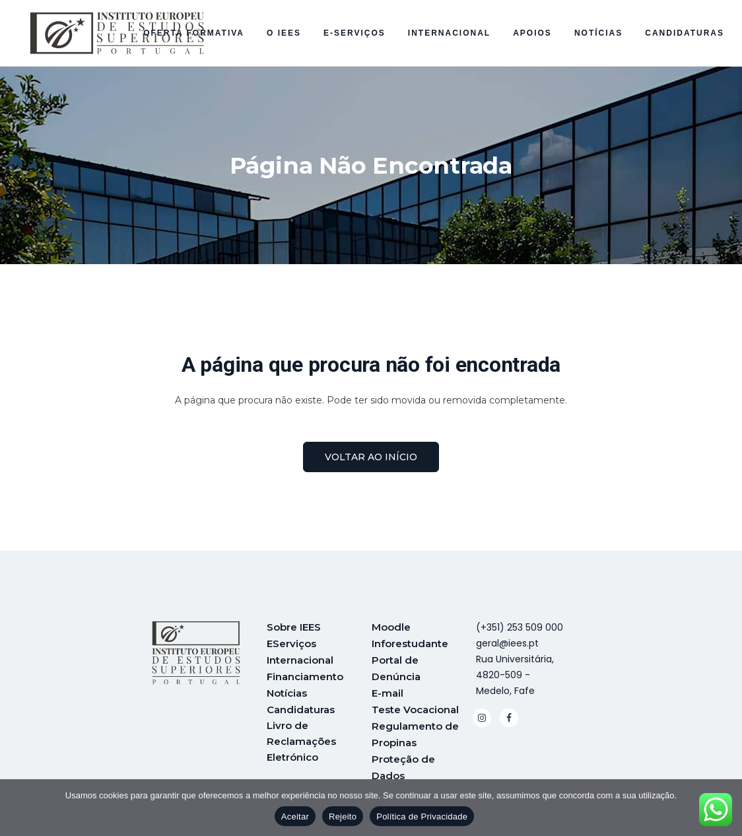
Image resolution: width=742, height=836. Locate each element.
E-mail (387, 690)
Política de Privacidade (421, 816)
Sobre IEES (294, 627)
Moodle (391, 627)
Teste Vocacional (415, 706)
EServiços (291, 643)
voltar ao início (371, 457)
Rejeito (342, 816)
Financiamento (305, 674)
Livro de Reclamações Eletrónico (301, 738)
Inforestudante (410, 643)
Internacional (300, 658)
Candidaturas (301, 706)
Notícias (287, 690)
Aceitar (295, 816)
